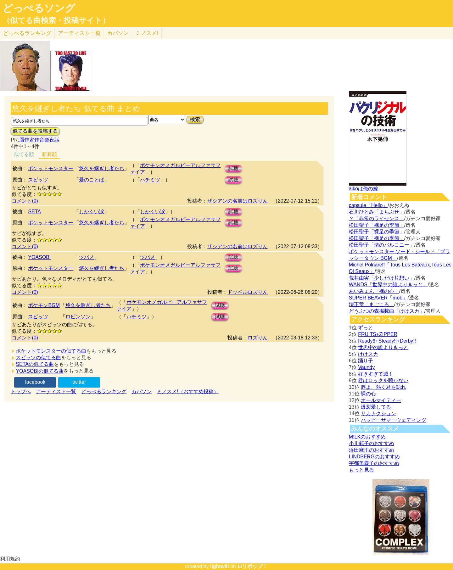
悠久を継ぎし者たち (101, 168)
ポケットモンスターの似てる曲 (51, 351)
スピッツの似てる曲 (38, 357)
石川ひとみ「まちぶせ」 (376, 212)
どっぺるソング (39, 8)
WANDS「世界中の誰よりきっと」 (388, 284)
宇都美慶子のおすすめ (374, 463)
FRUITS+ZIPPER (377, 334)
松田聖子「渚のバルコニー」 (381, 245)
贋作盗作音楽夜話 (39, 139)
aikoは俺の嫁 (363, 188)
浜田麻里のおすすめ (371, 450)
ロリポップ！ (252, 566)
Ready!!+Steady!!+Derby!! (387, 341)
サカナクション (378, 413)
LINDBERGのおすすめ (374, 456)
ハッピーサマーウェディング (393, 420)
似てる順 (24, 154)
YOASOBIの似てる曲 (40, 371)
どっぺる (27, 33)
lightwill (219, 566)
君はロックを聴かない (383, 380)
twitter (79, 382)
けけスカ (368, 354)
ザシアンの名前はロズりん (237, 201)
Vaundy (366, 367)
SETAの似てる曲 (35, 364)
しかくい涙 (91, 211)
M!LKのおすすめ (367, 436)
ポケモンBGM (43, 305)
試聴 (233, 168)
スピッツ (38, 179)
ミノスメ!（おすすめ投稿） (187, 391)
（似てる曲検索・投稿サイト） (56, 20)
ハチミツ (150, 179)
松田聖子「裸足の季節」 (376, 225)
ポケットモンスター (50, 168)
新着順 (49, 154)
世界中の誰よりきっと (383, 347)
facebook (35, 382)
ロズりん (258, 337)
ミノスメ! (146, 33)
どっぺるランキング (103, 391)
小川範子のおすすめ (371, 443)
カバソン (118, 33)
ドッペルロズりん (247, 292)
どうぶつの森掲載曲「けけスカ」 (386, 311)
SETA (34, 211)
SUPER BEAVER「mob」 (378, 297)
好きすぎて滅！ (375, 374)
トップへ (21, 391)
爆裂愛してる (376, 407)
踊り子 (365, 360)
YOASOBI (39, 257)
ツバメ (86, 257)
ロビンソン (78, 316)
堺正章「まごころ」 (371, 304)
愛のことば (91, 179)
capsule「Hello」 (368, 205)
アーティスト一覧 (56, 391)
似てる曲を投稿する (35, 131)
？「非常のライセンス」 (376, 218)
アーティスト (79, 33)
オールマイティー (381, 400)
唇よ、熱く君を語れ (383, 387)
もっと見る (361, 469)
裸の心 (368, 393)
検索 (195, 119)
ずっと (365, 327)
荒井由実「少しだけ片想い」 (381, 278)
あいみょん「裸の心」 (374, 291)
